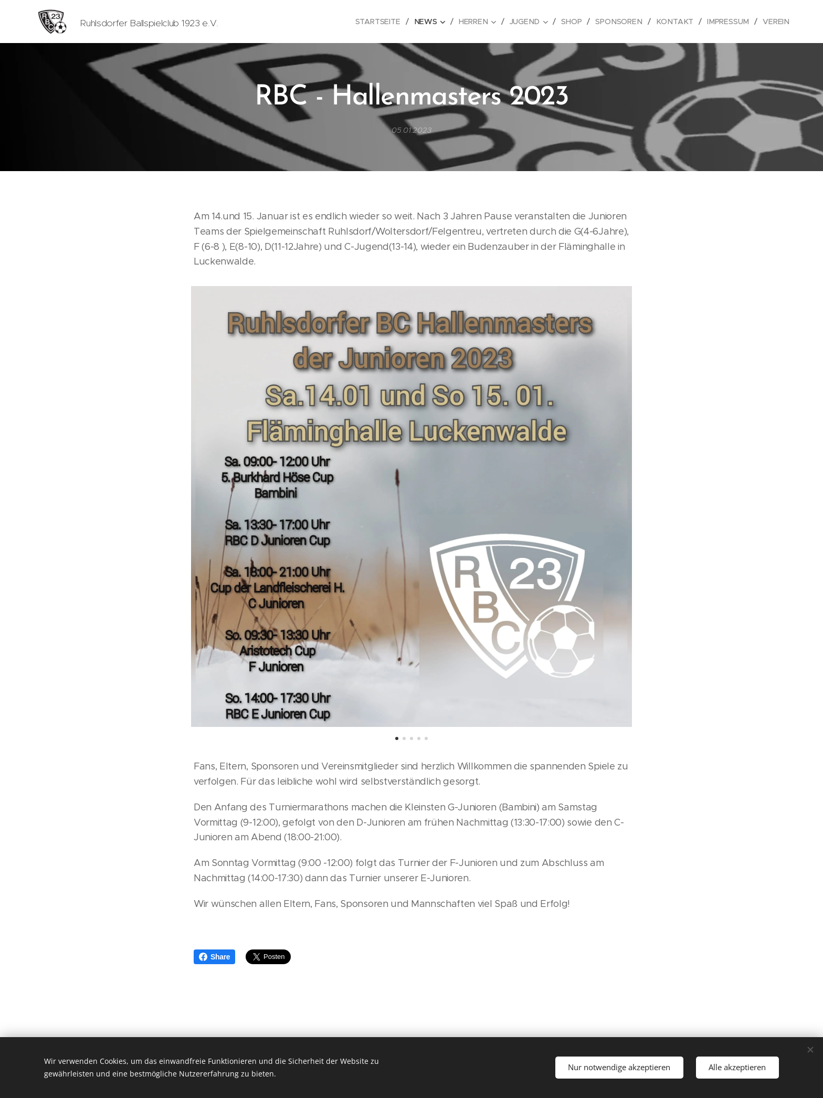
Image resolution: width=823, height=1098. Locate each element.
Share (214, 957)
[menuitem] (386, 21)
